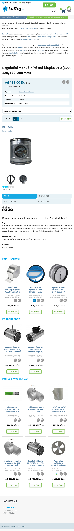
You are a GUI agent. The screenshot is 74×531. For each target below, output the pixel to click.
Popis (6, 196)
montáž (28, 37)
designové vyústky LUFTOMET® (48, 45)
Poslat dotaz (10, 201)
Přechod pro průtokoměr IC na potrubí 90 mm (12, 409)
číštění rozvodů (33, 39)
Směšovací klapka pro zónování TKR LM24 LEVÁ (35, 409)
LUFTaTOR (40, 50)
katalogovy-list (7, 131)
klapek (22, 50)
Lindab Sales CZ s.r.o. (26, 92)
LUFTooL (20, 47)
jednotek (24, 39)
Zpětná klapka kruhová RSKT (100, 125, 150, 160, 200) (58, 289)
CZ (69, 8)
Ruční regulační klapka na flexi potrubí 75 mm (58, 409)
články (22, 28)
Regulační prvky (20, 17)
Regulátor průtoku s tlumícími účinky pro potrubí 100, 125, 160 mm (58, 463)
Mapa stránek (5, 526)
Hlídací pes (43, 201)
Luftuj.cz (23, 526)
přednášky (33, 28)
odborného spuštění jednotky (46, 37)
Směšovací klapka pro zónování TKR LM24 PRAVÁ (12, 463)
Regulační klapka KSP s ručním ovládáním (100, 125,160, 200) (35, 349)
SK (69, 10)
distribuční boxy (14, 53)
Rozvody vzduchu (6, 17)
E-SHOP (46, 4)
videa (26, 28)
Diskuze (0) (44, 196)
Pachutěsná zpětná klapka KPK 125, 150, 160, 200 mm (35, 289)
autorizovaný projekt (61, 34)
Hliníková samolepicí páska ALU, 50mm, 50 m (12, 289)
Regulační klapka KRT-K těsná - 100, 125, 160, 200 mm (12, 349)
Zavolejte (5, 34)
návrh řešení (45, 34)
